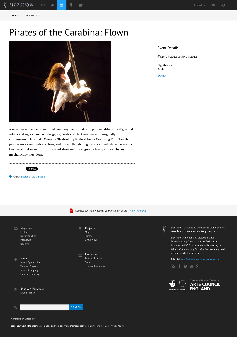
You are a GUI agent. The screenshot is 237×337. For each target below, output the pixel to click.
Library (88, 236)
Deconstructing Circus (182, 241)
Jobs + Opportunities (31, 262)
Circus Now (91, 239)
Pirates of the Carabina (33, 176)
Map (87, 232)
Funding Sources (93, 258)
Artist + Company (29, 270)
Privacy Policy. (117, 325)
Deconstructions (28, 236)
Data (87, 262)
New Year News (138, 210)
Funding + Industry (29, 274)
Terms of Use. (102, 325)
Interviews (25, 239)
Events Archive (32, 15)
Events (14, 15)
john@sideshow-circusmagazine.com (200, 259)
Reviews (24, 243)
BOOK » (162, 75)
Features (24, 232)
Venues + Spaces (29, 266)
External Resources (95, 266)
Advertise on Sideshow (23, 318)
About (200, 5)
